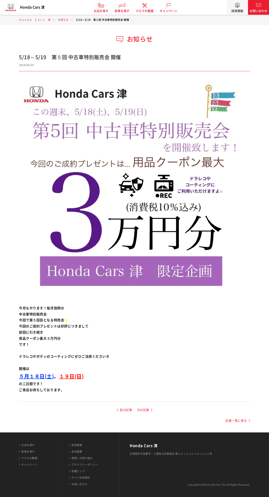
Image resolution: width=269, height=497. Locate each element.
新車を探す (124, 10)
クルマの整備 (147, 10)
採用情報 (237, 10)
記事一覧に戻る (236, 420)
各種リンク (78, 471)
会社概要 (76, 451)
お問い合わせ (258, 10)
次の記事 (143, 409)
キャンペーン (171, 10)
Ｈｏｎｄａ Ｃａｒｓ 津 (35, 20)
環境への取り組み (81, 458)
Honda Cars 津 (34, 7)
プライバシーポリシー (84, 464)
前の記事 (126, 409)
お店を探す (103, 10)
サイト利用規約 (80, 477)
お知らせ (63, 20)
